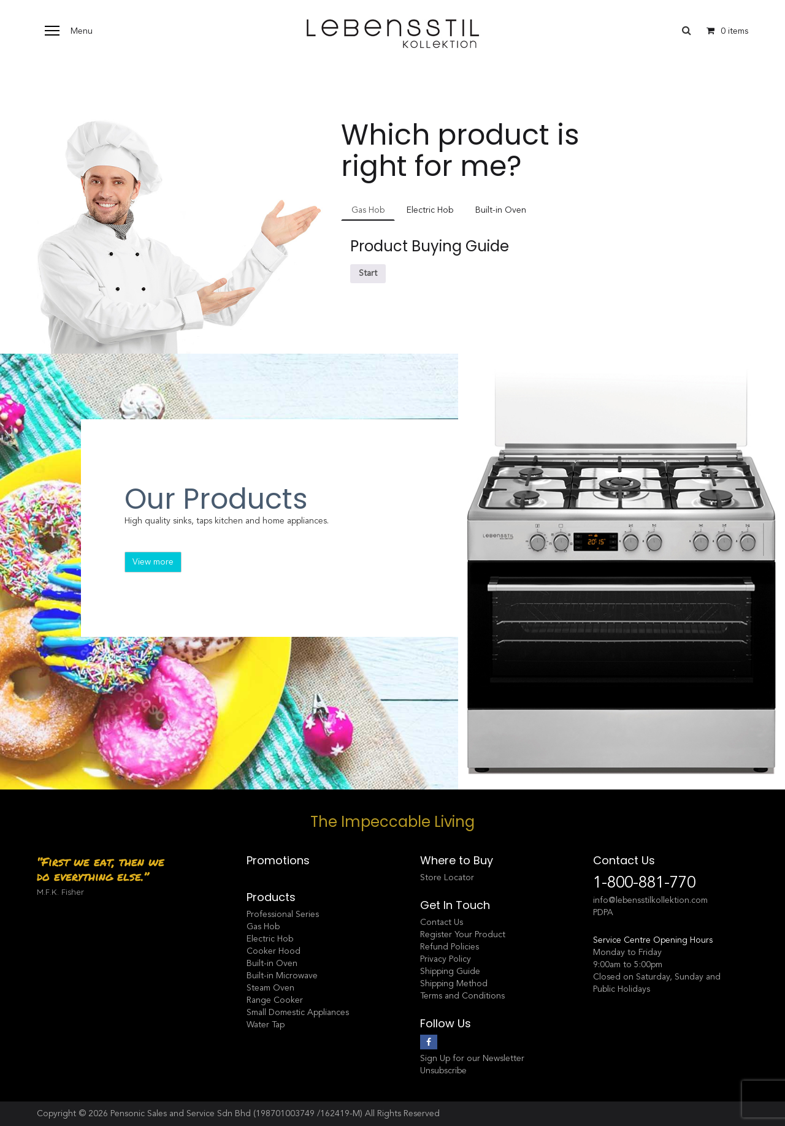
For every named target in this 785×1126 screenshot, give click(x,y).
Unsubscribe (443, 1070)
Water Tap (266, 1024)
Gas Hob (263, 926)
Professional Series (283, 914)
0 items (724, 31)
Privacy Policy (445, 959)
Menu (82, 31)
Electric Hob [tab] (430, 210)
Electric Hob (270, 939)
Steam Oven (270, 988)
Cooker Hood (274, 951)
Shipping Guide (450, 971)
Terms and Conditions (462, 996)
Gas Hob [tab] (368, 210)
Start (368, 273)
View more (153, 562)
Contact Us (441, 922)
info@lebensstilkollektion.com (650, 900)
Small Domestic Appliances (298, 1012)
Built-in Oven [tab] (500, 210)
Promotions (278, 860)
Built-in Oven (272, 963)
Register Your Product (462, 934)
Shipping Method (454, 983)
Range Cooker (275, 1000)
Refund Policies (449, 947)
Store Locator (447, 877)
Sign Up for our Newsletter (472, 1058)
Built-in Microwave (282, 975)
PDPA (603, 912)
